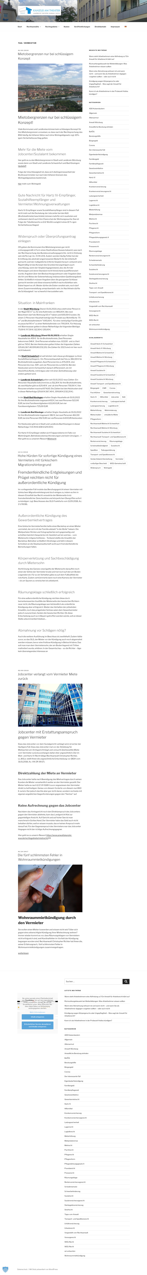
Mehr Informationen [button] (37, 1012)
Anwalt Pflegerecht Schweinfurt (103, 361)
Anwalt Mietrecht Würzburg (101, 357)
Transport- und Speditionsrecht (101, 292)
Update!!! (22, 166)
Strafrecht (93, 283)
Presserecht (94, 246)
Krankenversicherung (97, 187)
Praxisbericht (94, 242)
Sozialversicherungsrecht (99, 274)
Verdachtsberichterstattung (101, 459)
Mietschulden (95, 415)
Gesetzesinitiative (96, 168)
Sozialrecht (93, 269)
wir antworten (94, 325)
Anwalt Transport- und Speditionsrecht (105, 384)
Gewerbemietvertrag (111, 392)
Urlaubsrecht (94, 302)
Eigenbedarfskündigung (98, 154)
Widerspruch (95, 468)
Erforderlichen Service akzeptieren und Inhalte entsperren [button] (37, 1025)
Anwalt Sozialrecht (97, 370)
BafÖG (91, 131)
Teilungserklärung (108, 450)
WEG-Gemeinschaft (118, 463)
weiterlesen (23, 953)
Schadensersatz (95, 260)
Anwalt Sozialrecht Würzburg (101, 379)
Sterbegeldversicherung (98, 279)
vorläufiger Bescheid (98, 463)
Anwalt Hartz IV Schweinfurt (101, 344)
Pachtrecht (93, 223)
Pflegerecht (93, 228)
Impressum (115, 27)
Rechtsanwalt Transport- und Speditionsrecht (108, 437)
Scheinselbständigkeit (99, 446)
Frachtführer (95, 392)
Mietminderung (111, 410)
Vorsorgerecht (94, 311)
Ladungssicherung (97, 406)
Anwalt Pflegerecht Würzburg (102, 366)
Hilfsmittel (93, 182)
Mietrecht (51, 439)
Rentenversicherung (98, 441)
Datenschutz (22, 1269)
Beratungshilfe (95, 136)
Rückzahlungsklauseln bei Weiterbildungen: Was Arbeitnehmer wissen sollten (94, 1001)
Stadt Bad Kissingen (33, 397)
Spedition (94, 450)
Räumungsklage (95, 251)
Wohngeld (108, 468)
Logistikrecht (94, 205)
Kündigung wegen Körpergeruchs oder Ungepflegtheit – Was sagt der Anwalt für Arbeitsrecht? (105, 84)
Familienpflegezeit (96, 164)
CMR (104, 388)
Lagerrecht (93, 200)
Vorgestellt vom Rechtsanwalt (101, 306)
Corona (92, 145)
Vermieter (119, 459)
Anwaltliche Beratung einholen (101, 127)
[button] (5, 1269)
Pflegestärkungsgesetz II (99, 237)
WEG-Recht (93, 315)
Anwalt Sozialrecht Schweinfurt (102, 375)
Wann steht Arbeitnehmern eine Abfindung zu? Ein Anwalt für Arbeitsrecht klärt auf (97, 996)
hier (19, 184)
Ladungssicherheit (96, 196)
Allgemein (93, 113)
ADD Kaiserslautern (97, 108)
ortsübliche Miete (111, 415)
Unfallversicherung (96, 297)
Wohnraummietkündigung (99, 329)
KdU (124, 397)
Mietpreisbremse (95, 214)
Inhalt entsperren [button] (37, 1017)
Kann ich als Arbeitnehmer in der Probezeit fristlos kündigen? (88, 1020)
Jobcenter (115, 397)
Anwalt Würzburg (96, 122)
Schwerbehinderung (97, 265)
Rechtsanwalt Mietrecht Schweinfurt (104, 423)
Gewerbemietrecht (96, 173)
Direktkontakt (100, 27)
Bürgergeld (93, 141)
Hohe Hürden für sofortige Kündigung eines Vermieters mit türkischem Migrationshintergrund (50, 460)
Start (20, 27)
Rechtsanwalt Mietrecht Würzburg (103, 428)
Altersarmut (93, 118)
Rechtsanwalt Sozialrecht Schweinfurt (105, 432)
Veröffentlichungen (82, 27)
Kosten (66, 27)
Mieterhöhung (94, 210)
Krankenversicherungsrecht (100, 191)
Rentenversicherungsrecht (99, 256)
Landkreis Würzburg (31, 335)
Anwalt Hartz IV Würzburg (100, 348)
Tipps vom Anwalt (96, 288)
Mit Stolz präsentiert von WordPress (43, 1269)
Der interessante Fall (97, 150)
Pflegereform (94, 233)
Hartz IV (92, 177)
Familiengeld (94, 159)
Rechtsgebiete (52, 27)
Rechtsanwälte (34, 27)
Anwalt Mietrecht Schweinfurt (102, 353)
